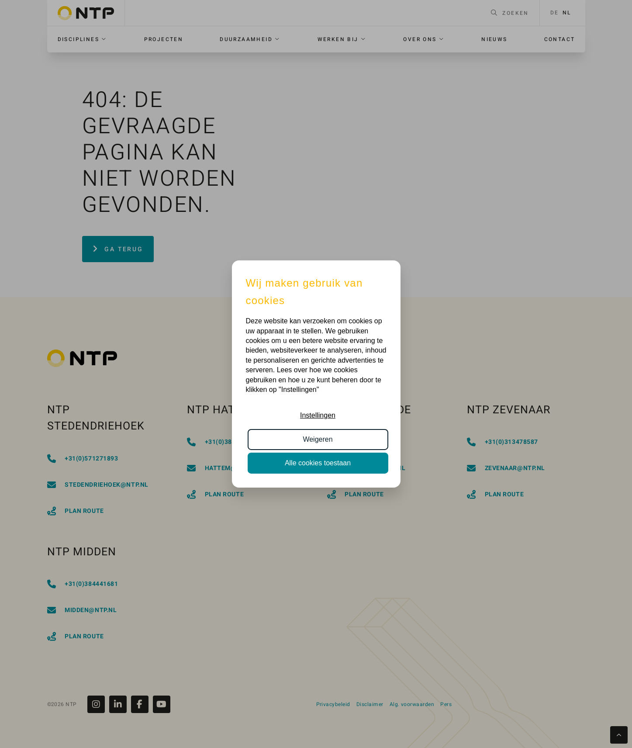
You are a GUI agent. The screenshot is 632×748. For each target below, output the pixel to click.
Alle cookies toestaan (318, 463)
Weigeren (317, 439)
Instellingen (317, 415)
